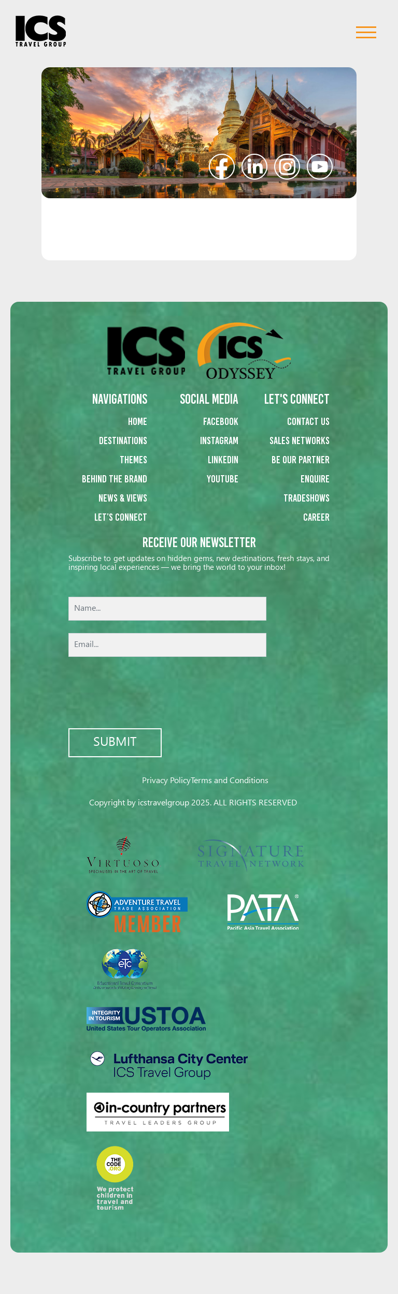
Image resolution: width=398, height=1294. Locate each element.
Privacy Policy (166, 781)
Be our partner (301, 459)
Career (316, 517)
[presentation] (199, 693)
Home (137, 421)
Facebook (220, 421)
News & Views (122, 498)
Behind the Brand (114, 479)
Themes (133, 459)
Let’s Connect (120, 517)
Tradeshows (306, 498)
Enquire (315, 479)
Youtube (222, 479)
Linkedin (223, 459)
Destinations (123, 440)
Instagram (219, 440)
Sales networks (299, 440)
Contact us (308, 421)
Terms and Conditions (229, 781)
